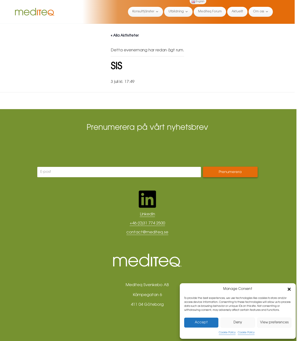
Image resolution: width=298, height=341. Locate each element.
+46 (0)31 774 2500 (147, 223)
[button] (289, 289)
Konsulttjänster (145, 12)
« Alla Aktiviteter (125, 35)
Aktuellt (237, 11)
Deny (238, 322)
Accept (201, 322)
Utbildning (178, 12)
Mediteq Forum (210, 11)
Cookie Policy (227, 332)
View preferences (274, 322)
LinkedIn (147, 214)
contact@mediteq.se (147, 233)
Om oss (260, 12)
